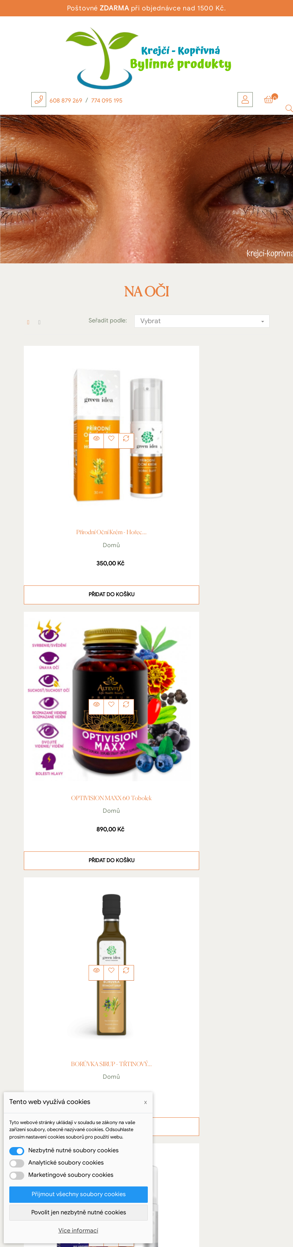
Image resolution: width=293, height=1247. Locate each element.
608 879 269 (66, 100)
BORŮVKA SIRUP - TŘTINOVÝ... (83, 686)
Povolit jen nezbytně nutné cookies (78, 1212)
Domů (83, 489)
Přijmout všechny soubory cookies (79, 1194)
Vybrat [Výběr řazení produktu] (204, 321)
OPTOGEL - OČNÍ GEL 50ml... (209, 686)
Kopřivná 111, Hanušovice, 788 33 (78, 1089)
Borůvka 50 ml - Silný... (83, 896)
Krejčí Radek (78, 1080)
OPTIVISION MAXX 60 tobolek (210, 477)
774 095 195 (106, 100)
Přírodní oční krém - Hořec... (83, 477)
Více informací (78, 1230)
